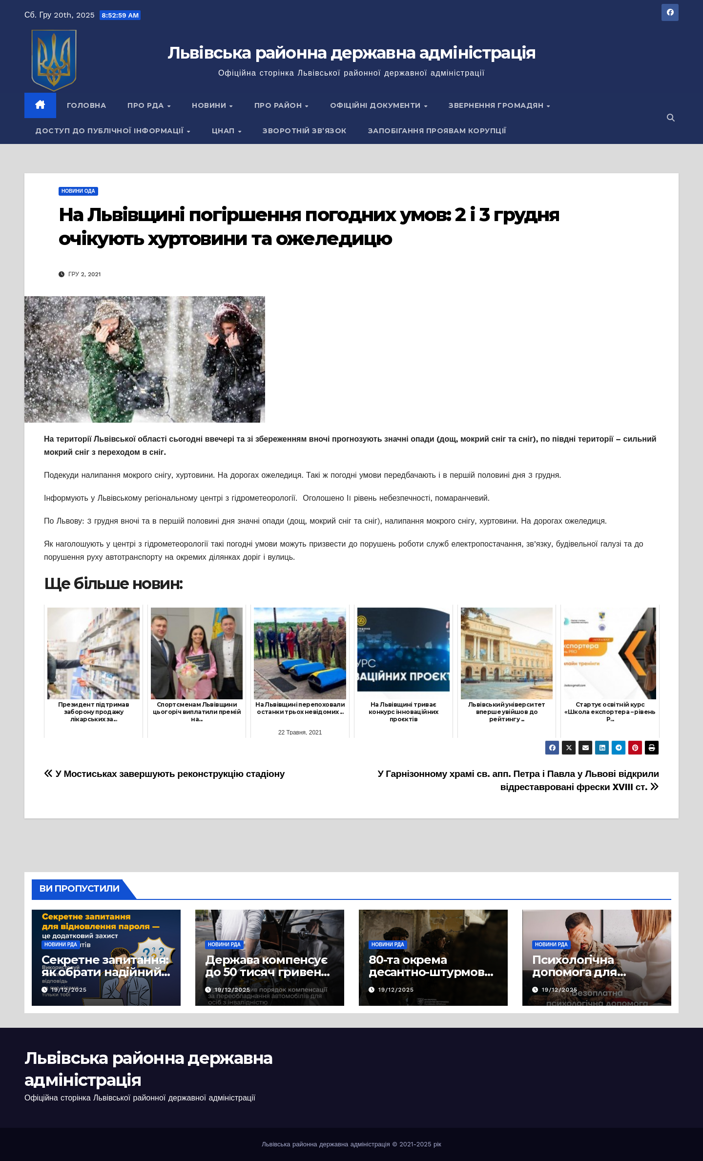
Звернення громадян (497, 105)
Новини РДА (60, 944)
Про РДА (146, 105)
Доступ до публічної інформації (110, 130)
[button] (671, 117)
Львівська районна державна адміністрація (351, 52)
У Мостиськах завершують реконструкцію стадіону (164, 773)
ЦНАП (224, 130)
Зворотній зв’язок (305, 130)
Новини (210, 105)
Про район (279, 105)
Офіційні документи (376, 105)
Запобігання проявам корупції (437, 130)
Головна (86, 105)
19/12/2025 (69, 989)
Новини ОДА (78, 191)
